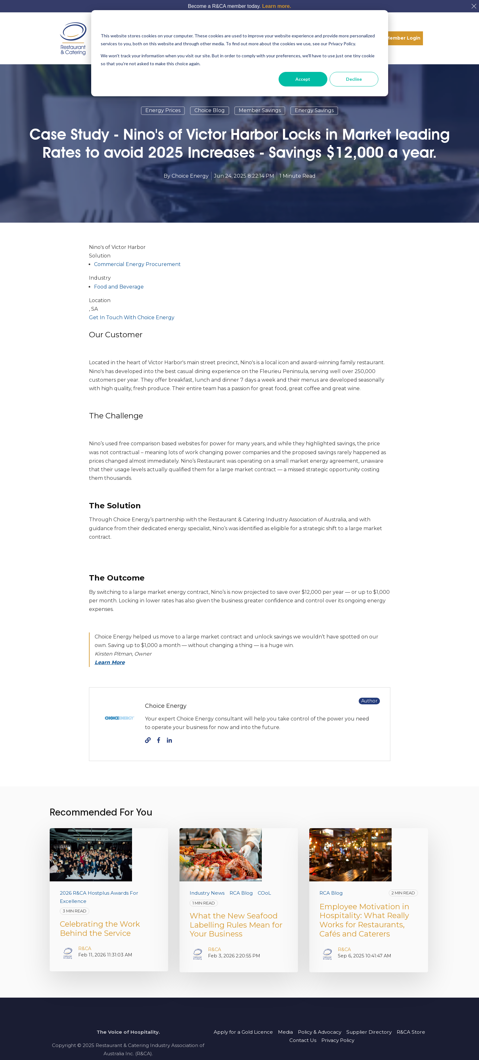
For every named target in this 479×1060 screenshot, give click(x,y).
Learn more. (276, 6)
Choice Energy (190, 176)
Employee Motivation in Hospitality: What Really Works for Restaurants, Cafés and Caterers (364, 920)
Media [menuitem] (285, 1032)
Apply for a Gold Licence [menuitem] (243, 1032)
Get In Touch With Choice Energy (131, 317)
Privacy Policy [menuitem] (337, 1040)
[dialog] (239, 53)
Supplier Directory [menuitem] (369, 1032)
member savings (260, 110)
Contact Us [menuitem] (302, 1040)
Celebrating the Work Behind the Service (100, 928)
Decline (354, 79)
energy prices (162, 110)
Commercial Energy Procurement (137, 264)
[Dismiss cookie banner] (376, 24)
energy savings (314, 110)
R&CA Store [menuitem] (411, 1032)
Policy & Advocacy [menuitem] (319, 1032)
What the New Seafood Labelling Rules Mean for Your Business (236, 925)
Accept (302, 79)
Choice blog (209, 110)
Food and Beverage (119, 287)
